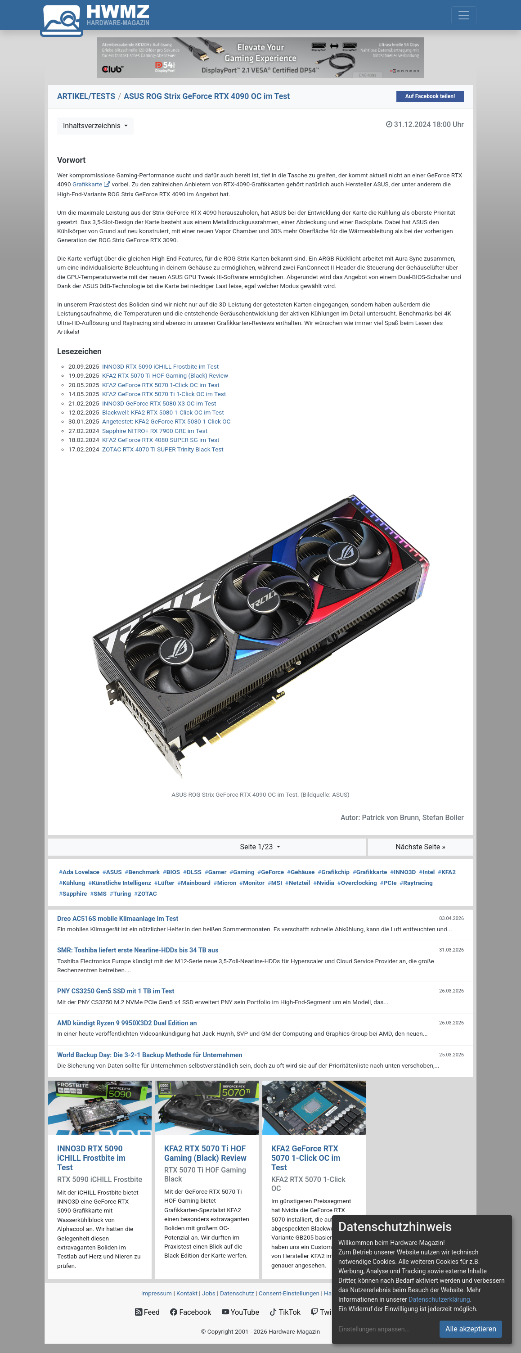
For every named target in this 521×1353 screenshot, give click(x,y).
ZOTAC (145, 893)
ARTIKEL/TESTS (86, 96)
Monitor (252, 882)
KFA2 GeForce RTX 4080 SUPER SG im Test (160, 439)
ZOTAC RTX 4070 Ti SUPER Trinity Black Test (163, 449)
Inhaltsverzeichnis (92, 126)
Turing (120, 893)
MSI (275, 882)
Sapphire (73, 893)
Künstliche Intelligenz (119, 882)
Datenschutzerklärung (439, 1299)
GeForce (270, 871)
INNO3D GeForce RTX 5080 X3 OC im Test (159, 403)
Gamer (216, 871)
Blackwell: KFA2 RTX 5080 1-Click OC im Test (163, 412)
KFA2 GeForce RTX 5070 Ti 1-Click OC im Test (164, 393)
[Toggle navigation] (463, 15)
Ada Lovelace (79, 871)
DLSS (192, 871)
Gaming (241, 871)
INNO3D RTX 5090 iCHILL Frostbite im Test (160, 366)
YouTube (240, 1312)
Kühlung (72, 882)
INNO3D (403, 871)
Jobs (209, 1293)
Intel (427, 871)
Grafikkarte (87, 184)
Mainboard (194, 882)
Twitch (326, 1312)
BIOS (171, 871)
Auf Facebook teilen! (430, 96)
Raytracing (416, 882)
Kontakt (187, 1293)
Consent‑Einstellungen (289, 1293)
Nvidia (323, 882)
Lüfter (164, 882)
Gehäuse (301, 871)
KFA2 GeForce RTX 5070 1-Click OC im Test (161, 384)
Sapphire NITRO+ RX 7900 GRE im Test (154, 430)
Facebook (190, 1312)
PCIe (388, 882)
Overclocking (357, 882)
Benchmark (142, 871)
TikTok (285, 1312)
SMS (98, 893)
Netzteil (297, 882)
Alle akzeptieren (470, 1329)
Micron (225, 882)
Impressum (156, 1293)
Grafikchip (334, 871)
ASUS (112, 871)
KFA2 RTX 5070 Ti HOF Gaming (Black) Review (165, 375)
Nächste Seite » (420, 847)
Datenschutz (237, 1293)
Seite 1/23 (257, 847)
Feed (147, 1312)
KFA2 (447, 871)
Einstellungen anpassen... (374, 1329)
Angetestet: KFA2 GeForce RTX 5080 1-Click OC (166, 421)
